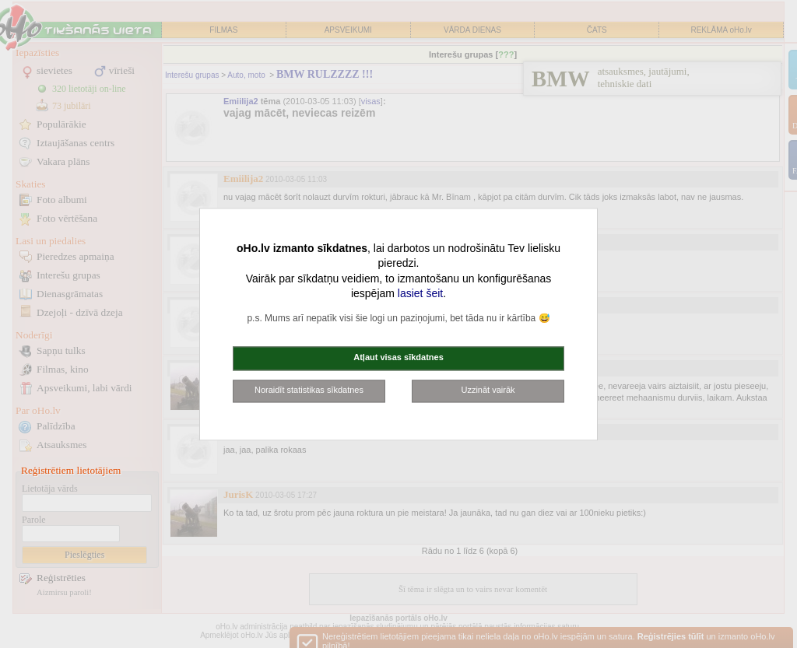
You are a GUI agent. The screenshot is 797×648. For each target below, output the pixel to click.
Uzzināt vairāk (487, 389)
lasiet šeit (420, 294)
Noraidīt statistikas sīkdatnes (309, 389)
